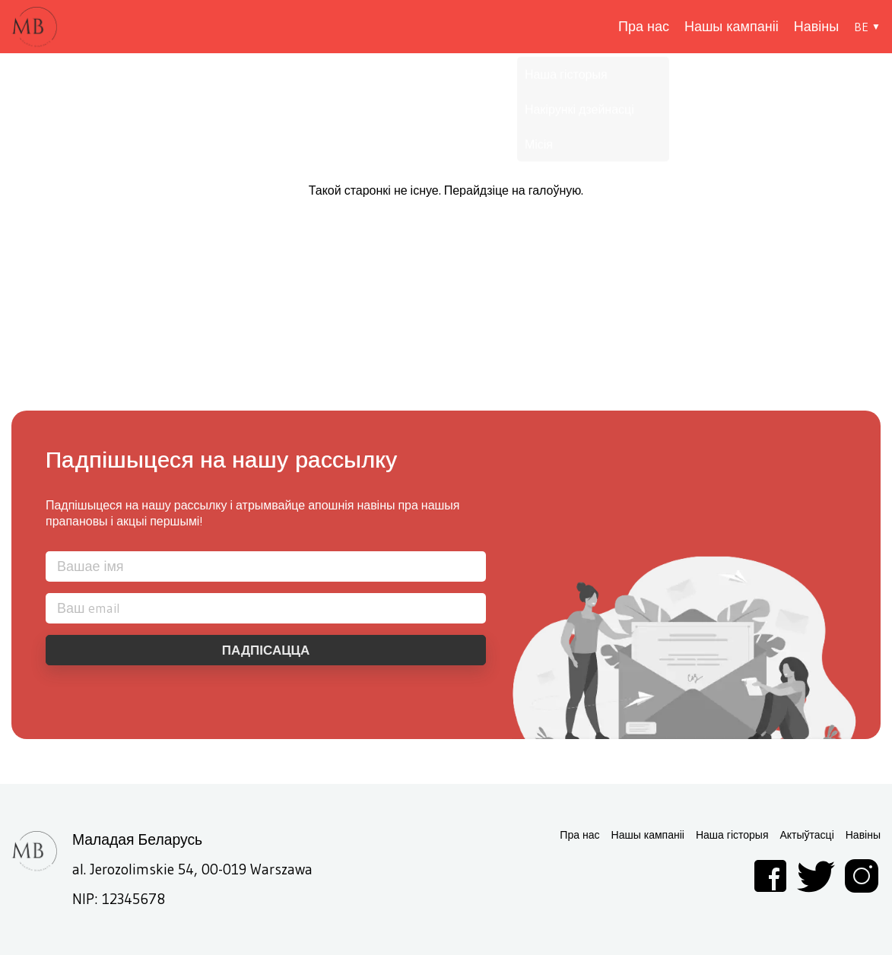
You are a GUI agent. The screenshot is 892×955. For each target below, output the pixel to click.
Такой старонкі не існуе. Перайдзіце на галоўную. (446, 190)
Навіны (816, 26)
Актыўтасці (806, 835)
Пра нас (643, 26)
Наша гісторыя (732, 835)
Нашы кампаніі (731, 26)
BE (861, 27)
